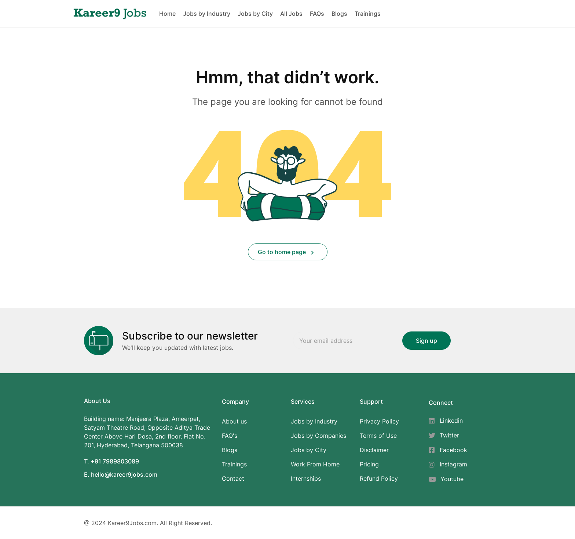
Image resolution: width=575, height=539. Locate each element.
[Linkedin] (448, 421)
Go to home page (286, 252)
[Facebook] (448, 450)
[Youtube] (448, 479)
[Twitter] (448, 435)
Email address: (361, 340)
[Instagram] (448, 464)
